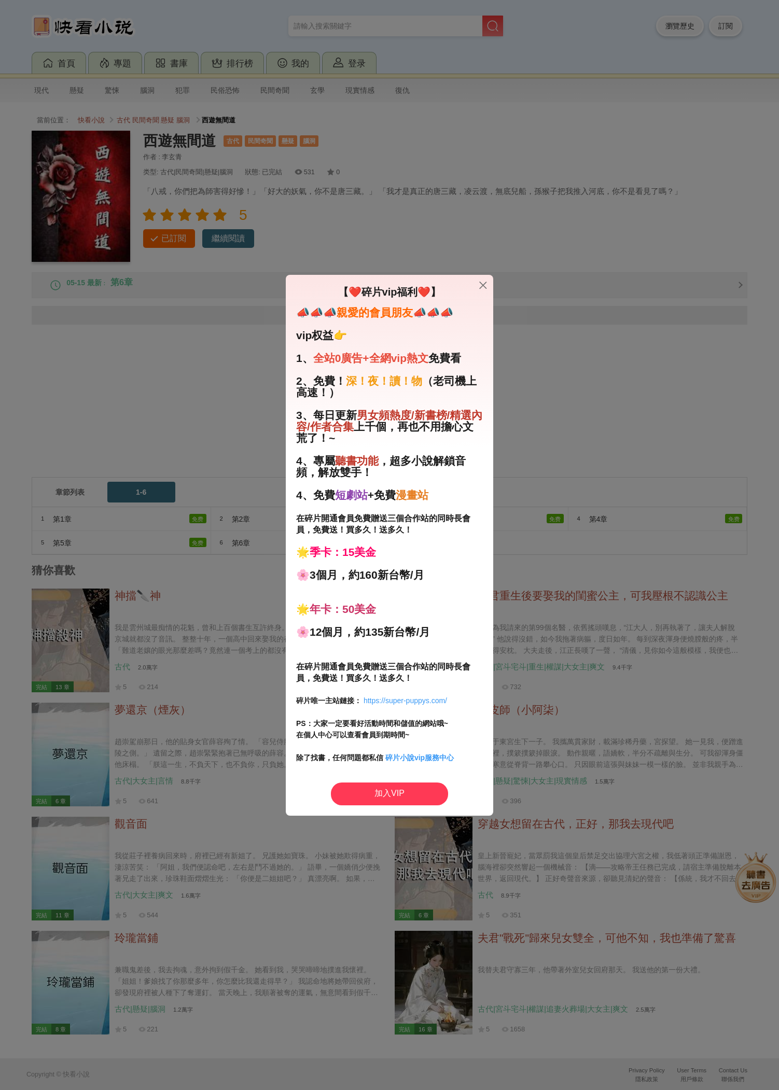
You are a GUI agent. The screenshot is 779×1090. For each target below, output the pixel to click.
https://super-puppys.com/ (405, 700)
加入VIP (389, 793)
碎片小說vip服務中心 (419, 757)
